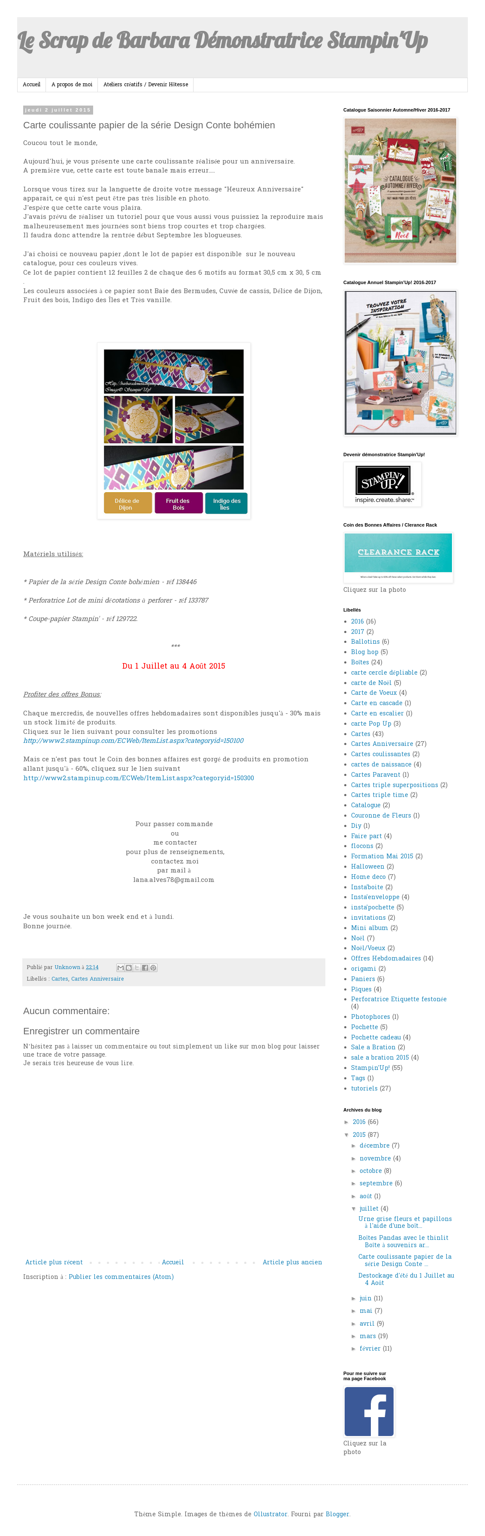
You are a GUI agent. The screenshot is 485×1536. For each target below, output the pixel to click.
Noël (358, 938)
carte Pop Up (371, 724)
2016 (357, 622)
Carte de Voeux (374, 693)
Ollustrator (271, 1514)
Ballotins (365, 642)
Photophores (370, 1017)
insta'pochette (372, 907)
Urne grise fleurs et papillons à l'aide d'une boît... (405, 1223)
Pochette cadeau (376, 1037)
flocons (362, 846)
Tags (358, 1078)
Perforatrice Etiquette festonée (399, 999)
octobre (372, 1171)
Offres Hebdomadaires (386, 958)
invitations (368, 918)
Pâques (361, 989)
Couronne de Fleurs (381, 816)
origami (363, 969)
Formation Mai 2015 (382, 856)
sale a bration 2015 (380, 1058)
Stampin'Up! (370, 1068)
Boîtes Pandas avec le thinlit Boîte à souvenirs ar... (403, 1242)
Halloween (368, 867)
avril (368, 1324)
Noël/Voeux (368, 948)
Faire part (366, 836)
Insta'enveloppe (375, 897)
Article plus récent (54, 1262)
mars (369, 1336)
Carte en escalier (377, 713)
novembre (376, 1158)
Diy (356, 826)
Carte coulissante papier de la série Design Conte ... (405, 1261)
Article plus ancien (292, 1262)
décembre (375, 1146)
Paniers (363, 979)
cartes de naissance (381, 765)
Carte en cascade (377, 703)
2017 (357, 632)
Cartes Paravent (375, 775)
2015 (360, 1135)
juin (367, 1298)
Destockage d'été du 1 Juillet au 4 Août (406, 1280)
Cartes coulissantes (380, 754)
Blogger (337, 1514)
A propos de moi (72, 85)
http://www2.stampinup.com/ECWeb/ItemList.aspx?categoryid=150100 (133, 741)
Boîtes (360, 662)
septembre (377, 1183)
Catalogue (366, 805)
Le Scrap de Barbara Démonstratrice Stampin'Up (222, 40)
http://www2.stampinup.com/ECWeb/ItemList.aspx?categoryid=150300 (138, 779)
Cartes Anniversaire (97, 979)
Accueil (31, 85)
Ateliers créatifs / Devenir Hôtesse (145, 85)
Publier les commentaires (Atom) (121, 1277)
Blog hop (365, 652)
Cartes (60, 979)
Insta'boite (367, 887)
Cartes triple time (379, 795)
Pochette (364, 1027)
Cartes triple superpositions (394, 785)
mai (367, 1311)
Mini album (369, 928)
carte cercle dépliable (384, 673)
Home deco (368, 877)
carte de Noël (371, 683)
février (371, 1349)
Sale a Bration (373, 1047)
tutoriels (364, 1089)
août (367, 1196)
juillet (370, 1209)
